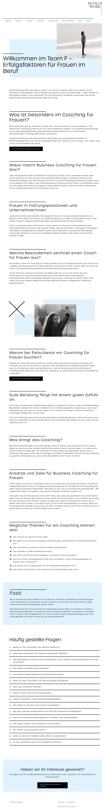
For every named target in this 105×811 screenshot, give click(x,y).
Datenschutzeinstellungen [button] (66, 806)
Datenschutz (71, 802)
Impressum (61, 802)
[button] (54, 647)
